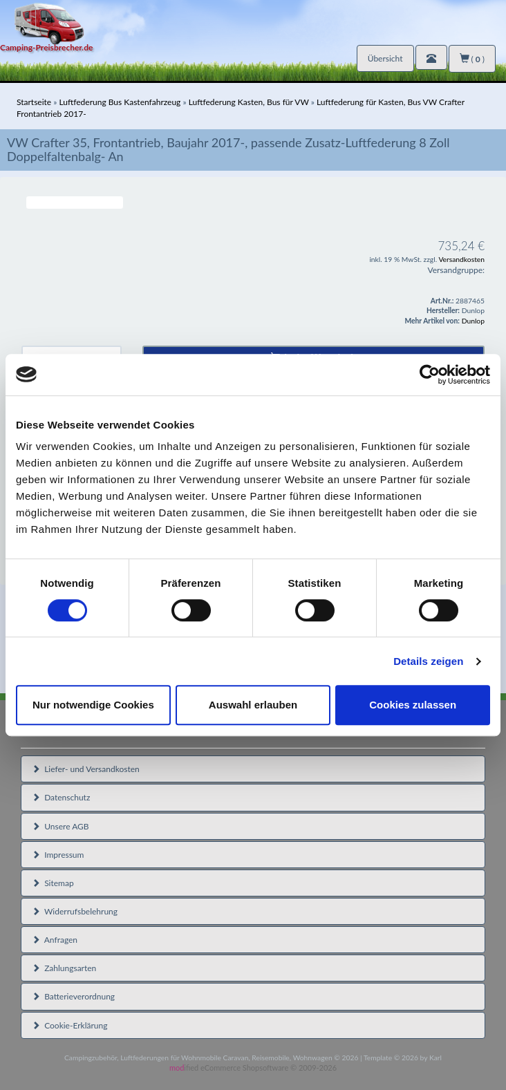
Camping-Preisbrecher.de (46, 47)
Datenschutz (61, 797)
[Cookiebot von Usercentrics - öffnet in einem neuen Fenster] (429, 374)
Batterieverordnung (73, 996)
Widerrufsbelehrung (75, 911)
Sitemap (53, 883)
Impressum (58, 854)
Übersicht (385, 58)
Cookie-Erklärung (69, 1025)
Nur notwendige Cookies (93, 705)
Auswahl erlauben (253, 705)
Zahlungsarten (64, 968)
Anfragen (54, 939)
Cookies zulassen (412, 705)
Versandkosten (461, 259)
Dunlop (473, 321)
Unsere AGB (60, 826)
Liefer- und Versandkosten (86, 769)
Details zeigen (428, 661)
